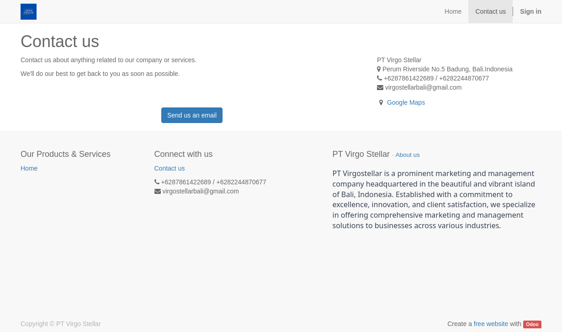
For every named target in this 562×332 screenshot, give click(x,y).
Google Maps (406, 102)
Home (29, 168)
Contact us (169, 168)
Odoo (532, 324)
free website (491, 323)
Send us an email (192, 115)
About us (407, 154)
